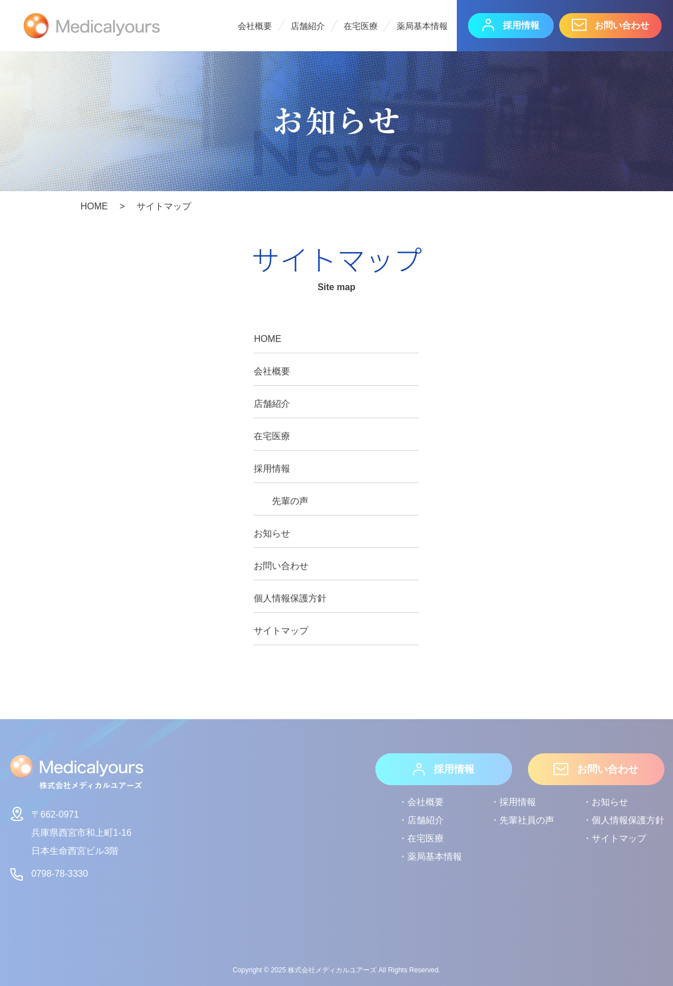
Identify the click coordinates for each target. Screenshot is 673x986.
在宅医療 (361, 26)
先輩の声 (290, 501)
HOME (267, 339)
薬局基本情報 (422, 26)
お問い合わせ (610, 25)
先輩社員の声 (526, 820)
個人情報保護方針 (290, 598)
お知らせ (272, 533)
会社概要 (255, 26)
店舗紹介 (308, 26)
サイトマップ (281, 631)
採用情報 (510, 25)
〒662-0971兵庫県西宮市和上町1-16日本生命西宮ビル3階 (70, 831)
